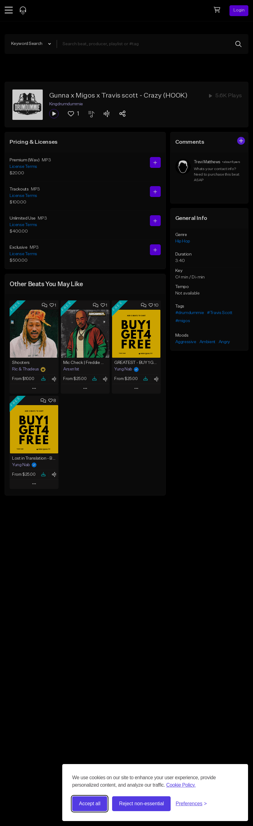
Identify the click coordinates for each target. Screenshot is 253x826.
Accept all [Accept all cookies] (89, 803)
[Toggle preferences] (191, 803)
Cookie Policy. (181, 785)
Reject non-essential (141, 803)
